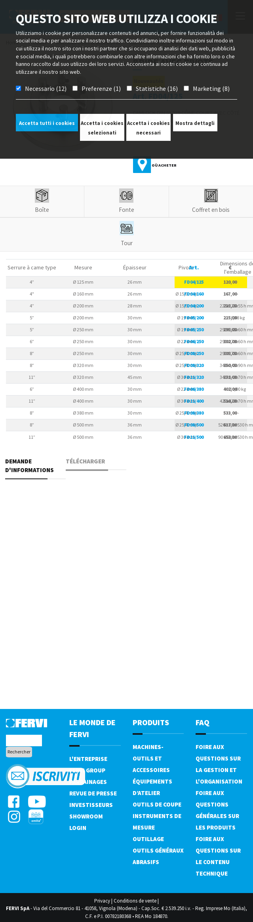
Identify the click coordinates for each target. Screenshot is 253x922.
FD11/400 (194, 401)
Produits (151, 722)
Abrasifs (146, 862)
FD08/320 (194, 365)
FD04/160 (194, 294)
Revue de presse (93, 793)
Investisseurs (91, 805)
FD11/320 (194, 377)
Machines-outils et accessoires (151, 758)
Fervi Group (87, 770)
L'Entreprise (88, 759)
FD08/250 (194, 353)
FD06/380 (194, 389)
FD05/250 (194, 329)
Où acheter (164, 165)
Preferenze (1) (101, 88)
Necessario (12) (46, 88)
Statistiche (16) (157, 88)
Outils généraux (158, 850)
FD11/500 (194, 437)
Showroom (86, 816)
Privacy (102, 900)
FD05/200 (194, 318)
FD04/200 (194, 306)
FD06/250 (194, 341)
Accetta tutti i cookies (47, 123)
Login (77, 828)
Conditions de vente (135, 900)
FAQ (202, 722)
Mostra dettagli (195, 123)
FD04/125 (194, 282)
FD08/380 (194, 413)
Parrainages (88, 782)
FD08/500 (194, 425)
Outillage (148, 839)
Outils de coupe (157, 804)
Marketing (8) (211, 88)
